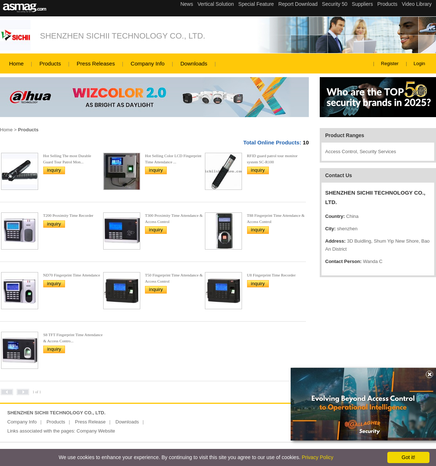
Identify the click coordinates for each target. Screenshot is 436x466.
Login (419, 63)
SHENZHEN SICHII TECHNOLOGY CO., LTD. (122, 35)
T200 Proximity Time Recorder (68, 215)
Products (50, 63)
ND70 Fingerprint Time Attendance (71, 275)
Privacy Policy (317, 457)
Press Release (90, 422)
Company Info (148, 63)
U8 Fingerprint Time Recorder (271, 275)
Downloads (193, 63)
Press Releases (96, 63)
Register (390, 63)
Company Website (96, 431)
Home (16, 63)
